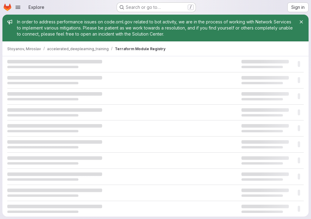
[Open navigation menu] (18, 7)
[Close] (301, 22)
